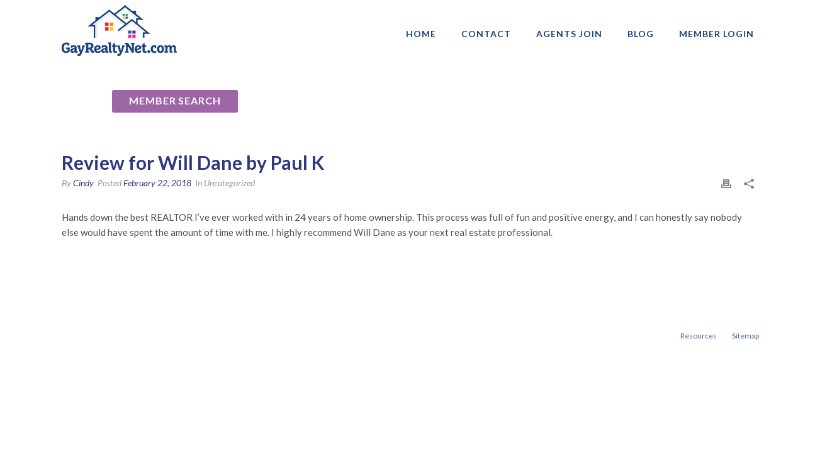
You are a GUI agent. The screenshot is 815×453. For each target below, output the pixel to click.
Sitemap (745, 335)
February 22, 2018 (157, 182)
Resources (698, 335)
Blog (640, 33)
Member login (716, 33)
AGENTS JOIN (569, 33)
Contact (486, 33)
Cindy (83, 182)
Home (421, 33)
